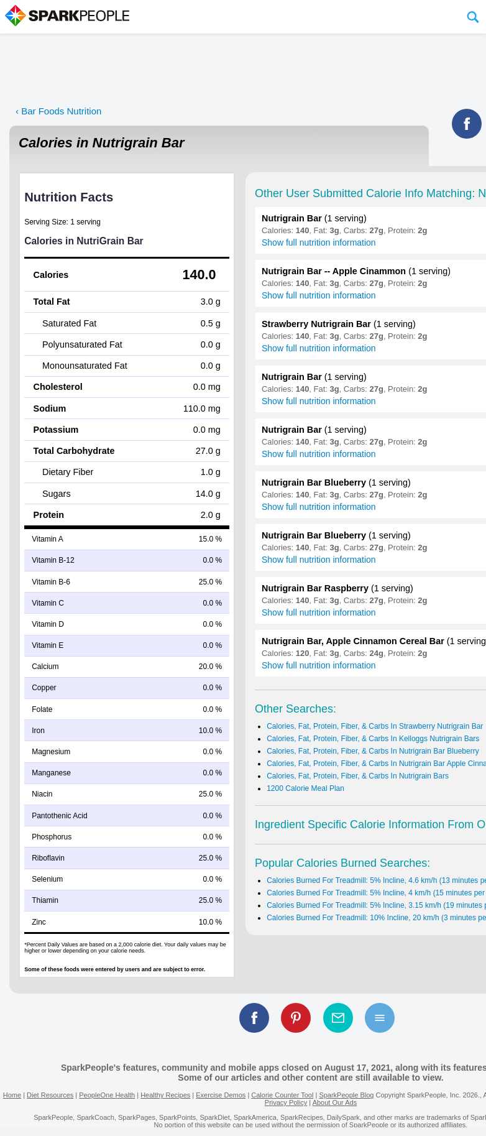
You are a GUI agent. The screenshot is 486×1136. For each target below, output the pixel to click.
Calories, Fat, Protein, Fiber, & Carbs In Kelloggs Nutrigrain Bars (373, 738)
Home (12, 1095)
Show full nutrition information (319, 242)
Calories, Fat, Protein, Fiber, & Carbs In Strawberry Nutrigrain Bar (375, 726)
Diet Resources (50, 1095)
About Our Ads (335, 1102)
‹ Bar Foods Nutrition (58, 111)
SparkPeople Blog (346, 1095)
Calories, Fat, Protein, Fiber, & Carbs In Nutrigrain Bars (358, 776)
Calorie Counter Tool (282, 1095)
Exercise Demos (220, 1095)
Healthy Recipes (165, 1095)
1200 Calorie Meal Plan (305, 788)
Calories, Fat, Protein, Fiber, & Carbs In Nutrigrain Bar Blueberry (373, 751)
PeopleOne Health (107, 1095)
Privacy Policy (286, 1102)
